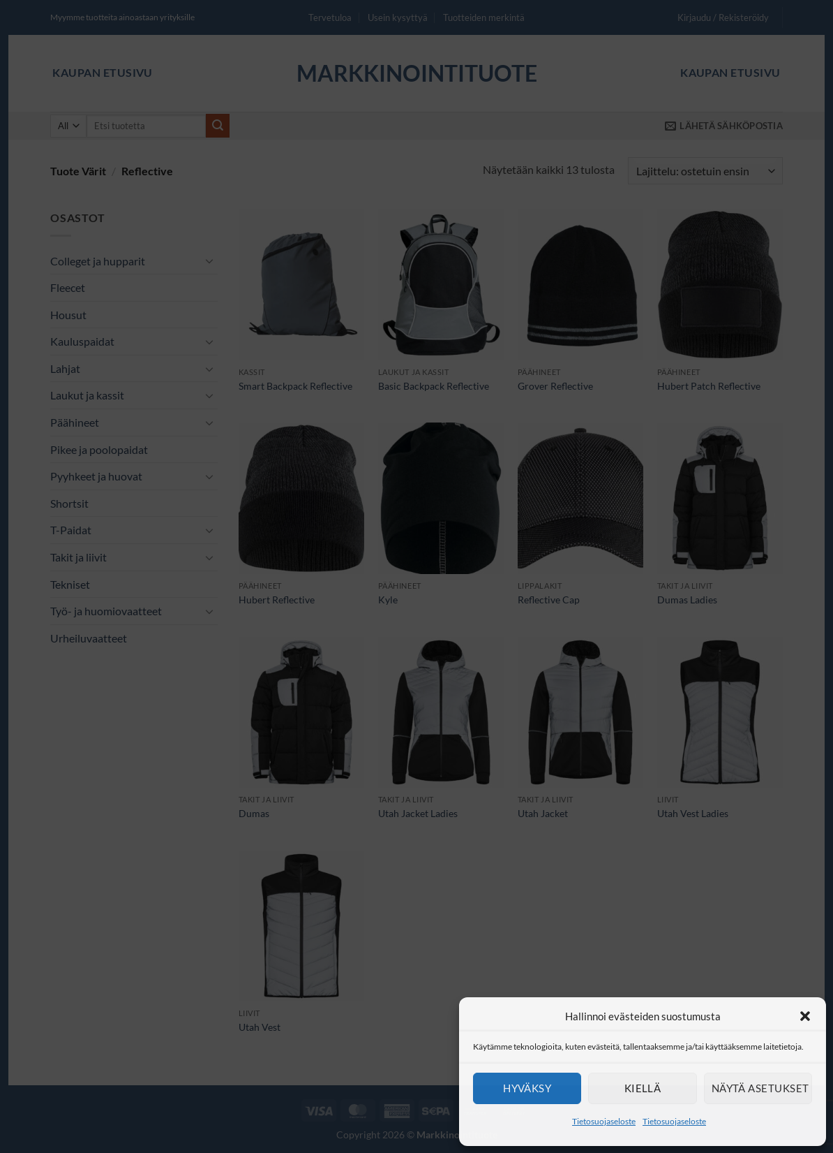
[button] (805, 1016)
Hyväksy (527, 1088)
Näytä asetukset (760, 1088)
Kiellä (642, 1088)
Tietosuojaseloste (604, 1121)
